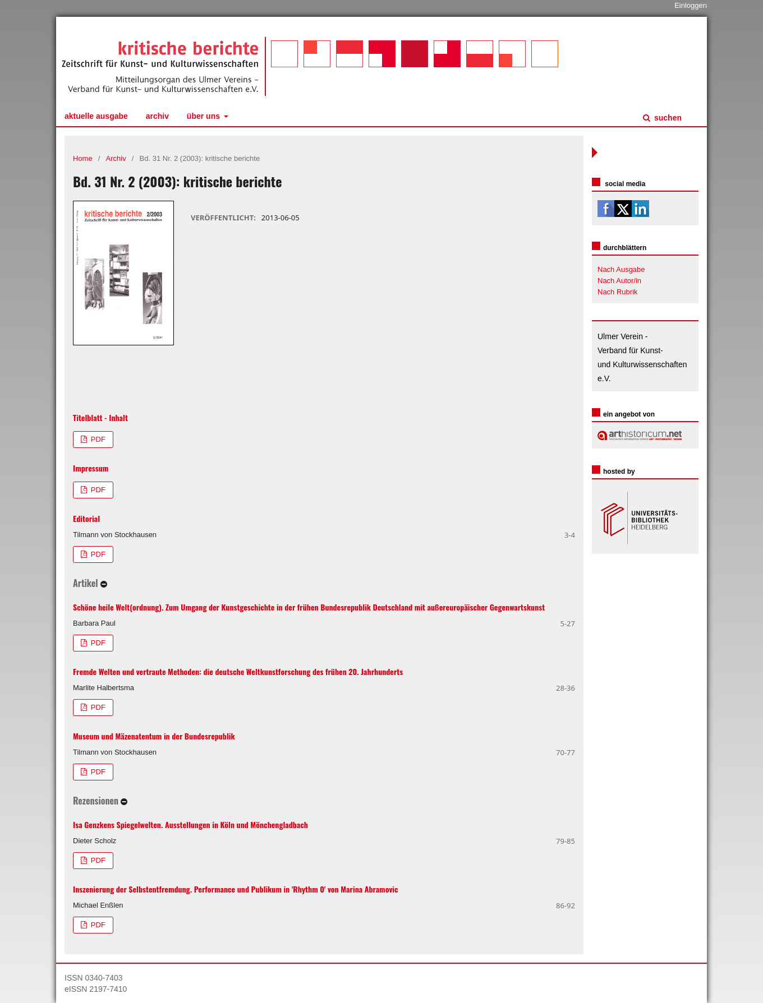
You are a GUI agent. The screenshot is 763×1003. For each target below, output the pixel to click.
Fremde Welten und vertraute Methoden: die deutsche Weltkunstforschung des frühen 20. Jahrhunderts (238, 671)
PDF (97, 439)
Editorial (86, 518)
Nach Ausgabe (621, 269)
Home (83, 158)
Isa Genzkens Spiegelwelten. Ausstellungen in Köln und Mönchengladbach (190, 824)
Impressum (90, 468)
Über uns (204, 116)
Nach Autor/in (619, 280)
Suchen (667, 117)
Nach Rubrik (617, 292)
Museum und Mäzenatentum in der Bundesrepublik (154, 736)
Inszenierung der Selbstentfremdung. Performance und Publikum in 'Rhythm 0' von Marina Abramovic (235, 889)
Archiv (157, 116)
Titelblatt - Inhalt (100, 417)
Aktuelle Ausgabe (96, 116)
